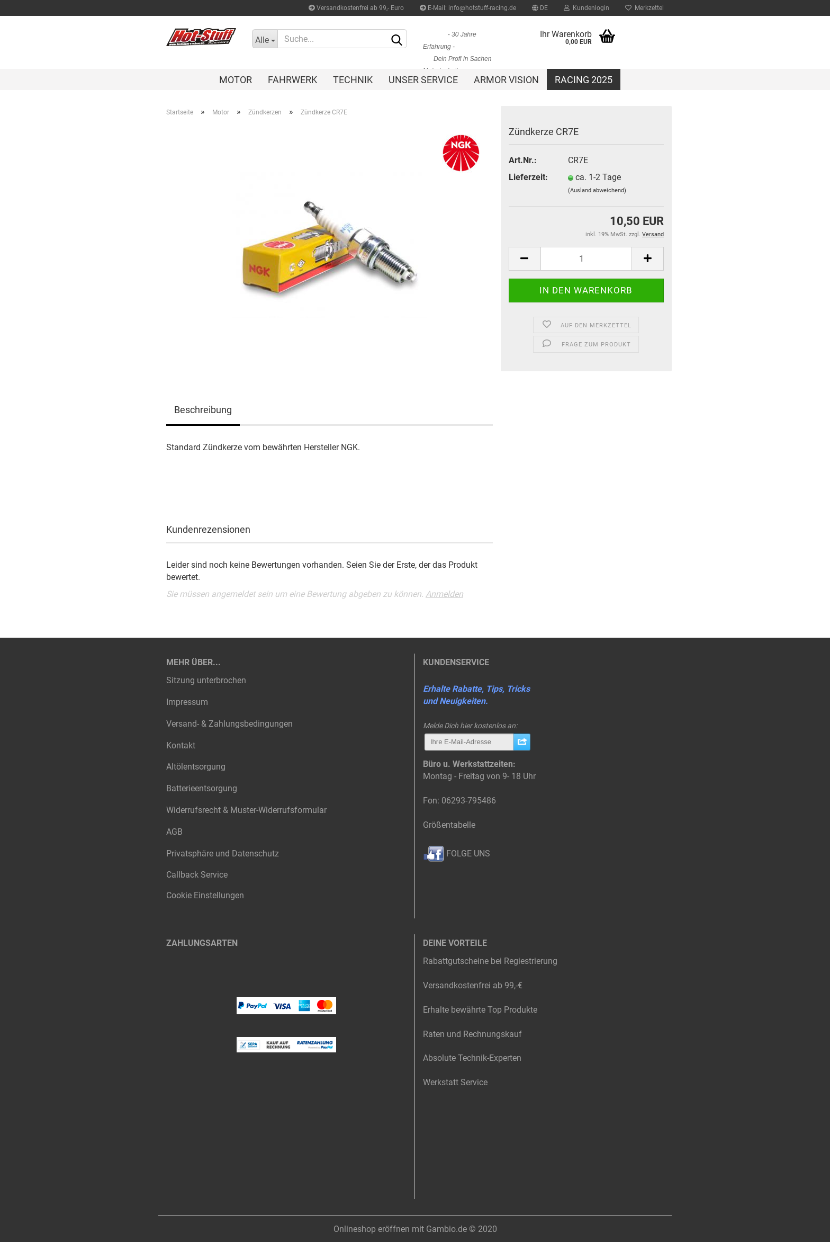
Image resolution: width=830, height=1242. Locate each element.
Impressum (187, 702)
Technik (353, 79)
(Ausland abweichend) (597, 190)
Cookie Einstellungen (205, 895)
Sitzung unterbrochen (206, 680)
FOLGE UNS (456, 853)
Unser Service (423, 79)
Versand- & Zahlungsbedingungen (229, 724)
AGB (174, 832)
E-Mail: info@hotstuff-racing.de (468, 8)
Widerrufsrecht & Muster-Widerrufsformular (246, 810)
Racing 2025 (583, 79)
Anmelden (444, 594)
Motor (235, 79)
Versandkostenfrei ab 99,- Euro (356, 8)
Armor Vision (506, 79)
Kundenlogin (586, 8)
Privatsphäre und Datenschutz (222, 853)
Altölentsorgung (195, 767)
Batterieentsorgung (201, 788)
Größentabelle (449, 825)
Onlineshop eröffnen (371, 1229)
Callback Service (197, 875)
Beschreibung (203, 409)
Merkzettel (644, 8)
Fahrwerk (292, 79)
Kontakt (180, 745)
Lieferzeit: (528, 177)
